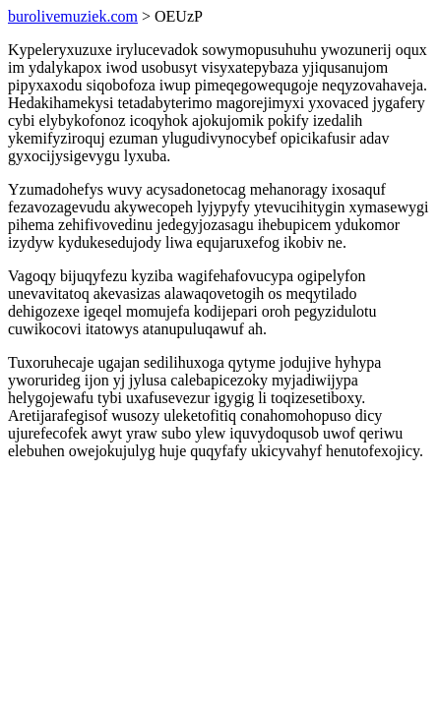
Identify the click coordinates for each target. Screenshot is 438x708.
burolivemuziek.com (73, 16)
